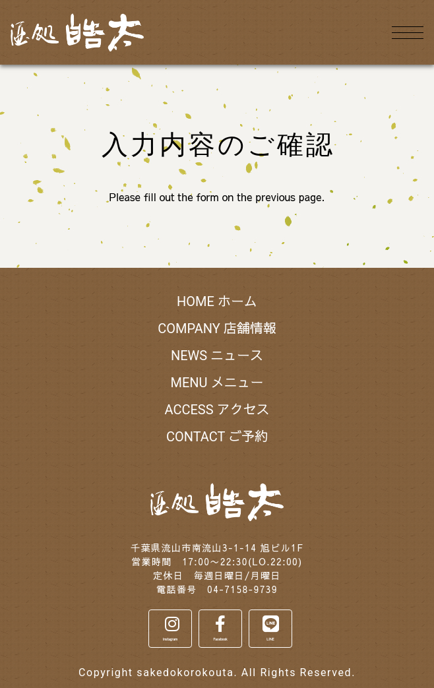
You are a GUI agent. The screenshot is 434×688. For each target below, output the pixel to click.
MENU (216, 383)
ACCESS (216, 410)
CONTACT (217, 437)
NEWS (217, 355)
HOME (217, 301)
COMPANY (217, 328)
